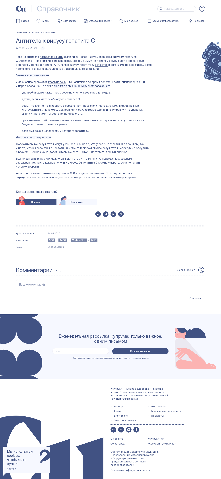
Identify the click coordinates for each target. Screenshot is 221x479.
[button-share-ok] (113, 214)
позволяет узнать (51, 56)
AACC (63, 240)
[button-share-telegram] (106, 214)
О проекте (116, 437)
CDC (51, 240)
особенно (66, 92)
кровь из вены (57, 82)
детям (26, 99)
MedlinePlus (78, 240)
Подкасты (199, 21)
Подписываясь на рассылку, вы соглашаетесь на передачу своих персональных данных (111, 357)
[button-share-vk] (98, 214)
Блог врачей (69, 21)
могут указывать (65, 144)
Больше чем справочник (165, 21)
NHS (93, 240)
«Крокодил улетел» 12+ (161, 442)
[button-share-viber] (121, 214)
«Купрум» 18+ (156, 437)
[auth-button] (202, 9)
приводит (108, 158)
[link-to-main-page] (21, 9)
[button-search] (161, 9)
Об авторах (117, 442)
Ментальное (131, 21)
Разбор (25, 21)
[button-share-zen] (128, 428)
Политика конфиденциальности (130, 468)
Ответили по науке (99, 21)
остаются (101, 64)
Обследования (56, 247)
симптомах (34, 120)
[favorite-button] (43, 48)
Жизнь (45, 21)
